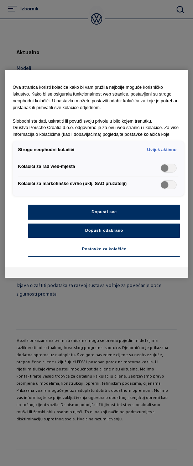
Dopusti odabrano (104, 230)
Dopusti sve (104, 212)
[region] (96, 174)
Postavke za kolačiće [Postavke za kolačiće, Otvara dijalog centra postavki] (104, 249)
